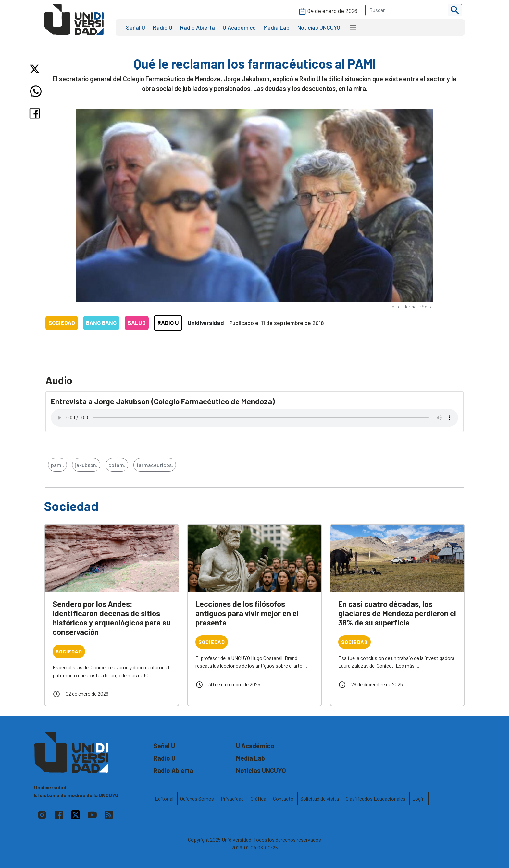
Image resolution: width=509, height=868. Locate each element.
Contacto (283, 799)
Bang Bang (101, 322)
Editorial (164, 799)
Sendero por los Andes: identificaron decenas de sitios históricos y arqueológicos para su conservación (111, 618)
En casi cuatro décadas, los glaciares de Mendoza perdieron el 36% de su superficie (397, 613)
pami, (57, 465)
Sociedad (61, 322)
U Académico (239, 27)
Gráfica (258, 799)
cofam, (116, 465)
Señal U (135, 27)
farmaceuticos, (154, 465)
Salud (137, 322)
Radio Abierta (197, 27)
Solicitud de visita (319, 799)
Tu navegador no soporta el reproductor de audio (254, 418)
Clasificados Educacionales (375, 799)
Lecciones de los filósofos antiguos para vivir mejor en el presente (247, 613)
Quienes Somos (197, 799)
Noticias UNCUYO (318, 27)
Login (418, 799)
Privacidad (232, 799)
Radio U (162, 27)
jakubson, (86, 465)
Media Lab (277, 27)
